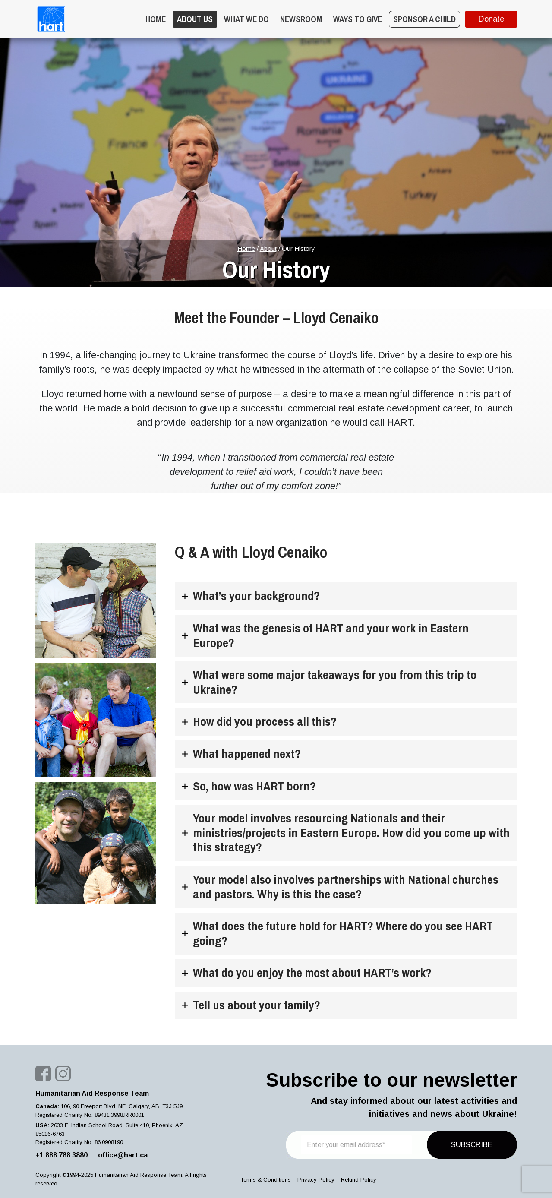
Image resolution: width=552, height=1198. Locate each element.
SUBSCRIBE (471, 1145)
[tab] (346, 596)
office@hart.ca (123, 1155)
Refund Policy (358, 1179)
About (268, 248)
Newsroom (301, 19)
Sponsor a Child (424, 19)
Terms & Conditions (265, 1179)
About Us (195, 19)
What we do (246, 19)
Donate (491, 19)
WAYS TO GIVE (357, 19)
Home (155, 19)
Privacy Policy (315, 1179)
